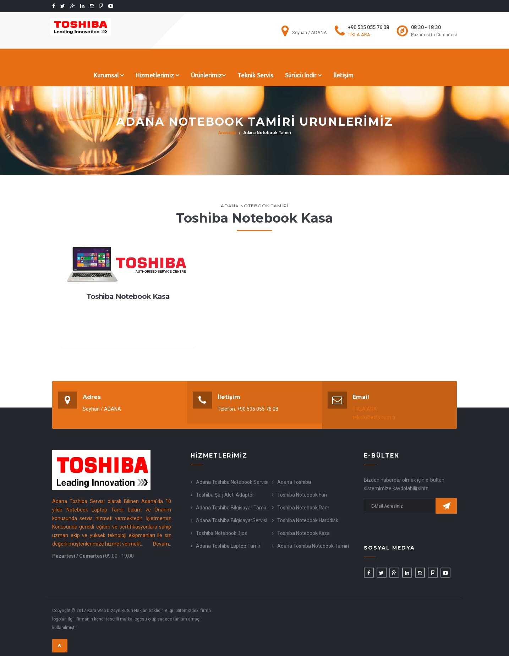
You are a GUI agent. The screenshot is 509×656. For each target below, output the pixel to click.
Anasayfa (70, 75)
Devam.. (162, 544)
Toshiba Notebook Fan (302, 495)
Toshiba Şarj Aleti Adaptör (225, 495)
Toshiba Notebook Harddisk (307, 520)
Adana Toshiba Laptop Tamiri (229, 546)
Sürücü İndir (303, 75)
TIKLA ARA (359, 34)
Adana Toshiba (294, 482)
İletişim (343, 75)
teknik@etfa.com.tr (374, 417)
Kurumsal (109, 75)
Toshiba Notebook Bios (221, 533)
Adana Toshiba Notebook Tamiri (313, 546)
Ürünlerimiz (208, 75)
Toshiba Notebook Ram (303, 507)
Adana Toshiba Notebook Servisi (232, 482)
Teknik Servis (255, 75)
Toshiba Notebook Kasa (303, 533)
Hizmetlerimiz (157, 75)
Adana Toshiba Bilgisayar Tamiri (232, 507)
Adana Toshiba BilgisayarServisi (231, 520)
